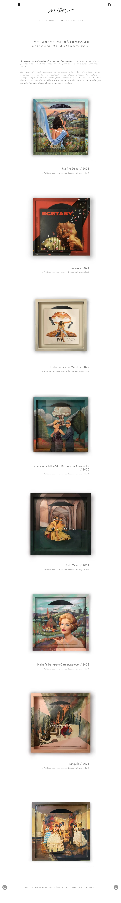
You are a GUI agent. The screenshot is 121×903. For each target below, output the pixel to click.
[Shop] (19, 4)
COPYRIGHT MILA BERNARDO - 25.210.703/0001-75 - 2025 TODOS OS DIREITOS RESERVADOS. (60, 887)
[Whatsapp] (116, 887)
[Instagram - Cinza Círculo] (4, 887)
